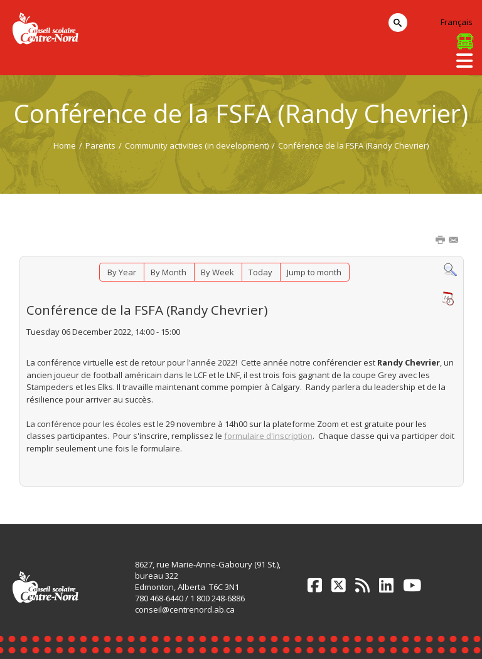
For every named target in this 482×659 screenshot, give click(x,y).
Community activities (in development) (197, 145)
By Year (121, 272)
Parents (100, 145)
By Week (217, 272)
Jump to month (314, 272)
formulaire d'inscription (268, 435)
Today (260, 272)
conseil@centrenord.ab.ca (185, 609)
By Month (168, 272)
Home (64, 145)
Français (457, 22)
